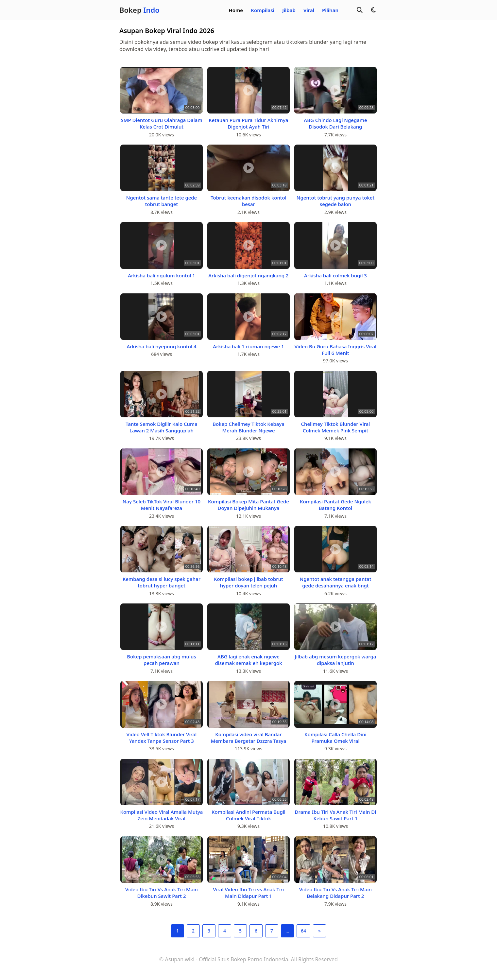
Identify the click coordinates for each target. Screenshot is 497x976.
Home (236, 10)
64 (303, 931)
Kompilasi (262, 10)
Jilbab (289, 10)
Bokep (139, 10)
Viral (308, 10)
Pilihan (330, 10)
